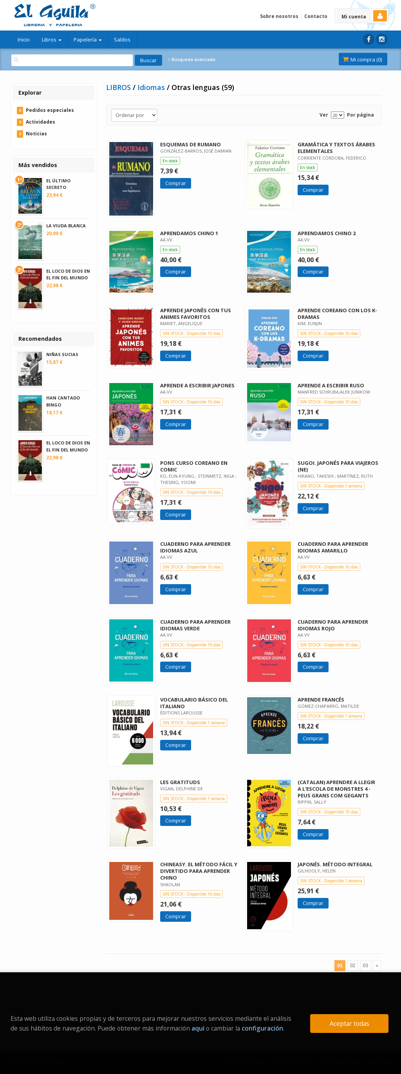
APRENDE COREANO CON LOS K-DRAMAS (337, 313)
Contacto (315, 16)
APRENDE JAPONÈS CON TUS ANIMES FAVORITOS (195, 313)
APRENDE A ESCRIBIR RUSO (331, 385)
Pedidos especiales (50, 110)
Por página (360, 115)
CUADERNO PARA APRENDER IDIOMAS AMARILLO (333, 547)
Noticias (36, 133)
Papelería (88, 39)
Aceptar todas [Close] (349, 1023)
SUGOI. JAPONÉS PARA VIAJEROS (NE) (338, 466)
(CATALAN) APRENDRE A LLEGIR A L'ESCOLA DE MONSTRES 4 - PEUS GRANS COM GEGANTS (336, 789)
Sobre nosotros (279, 16)
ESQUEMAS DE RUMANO (190, 144)
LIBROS (119, 87)
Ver (324, 115)
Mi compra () (362, 59)
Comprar (175, 183)
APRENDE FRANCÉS (321, 699)
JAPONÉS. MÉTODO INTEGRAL (335, 864)
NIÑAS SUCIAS (62, 354)
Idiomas (152, 87)
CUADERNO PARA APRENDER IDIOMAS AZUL (195, 547)
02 (352, 965)
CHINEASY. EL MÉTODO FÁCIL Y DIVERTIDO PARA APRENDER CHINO (198, 871)
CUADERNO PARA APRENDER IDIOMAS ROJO (333, 625)
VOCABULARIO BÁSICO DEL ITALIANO (194, 703)
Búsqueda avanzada (191, 59)
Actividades (40, 122)
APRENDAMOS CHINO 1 (189, 233)
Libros (51, 39)
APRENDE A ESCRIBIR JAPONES (197, 385)
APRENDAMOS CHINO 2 (327, 233)
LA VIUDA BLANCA (66, 225)
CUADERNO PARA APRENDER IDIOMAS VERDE (195, 625)
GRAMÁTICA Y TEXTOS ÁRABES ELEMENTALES (336, 148)
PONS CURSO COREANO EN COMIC (194, 466)
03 (365, 965)
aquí (197, 1028)
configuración (262, 1028)
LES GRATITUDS (180, 782)
